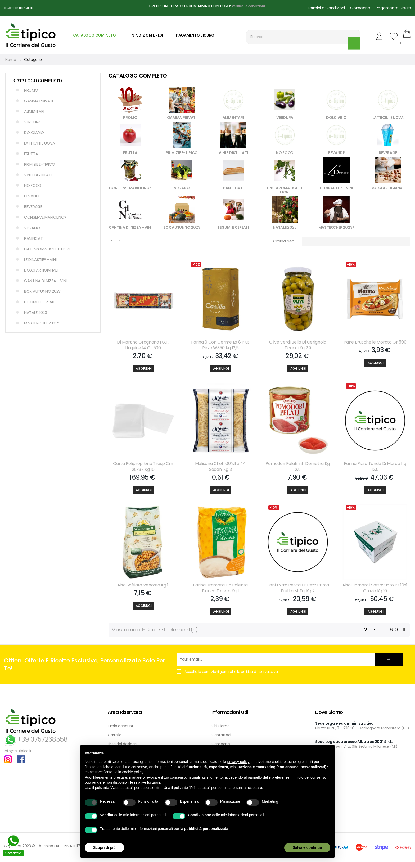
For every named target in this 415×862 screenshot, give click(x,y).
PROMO (31, 90)
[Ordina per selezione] (356, 241)
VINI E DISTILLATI (38, 175)
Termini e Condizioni (326, 8)
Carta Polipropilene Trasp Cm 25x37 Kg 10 (143, 466)
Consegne (360, 8)
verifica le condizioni (248, 6)
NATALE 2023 (35, 312)
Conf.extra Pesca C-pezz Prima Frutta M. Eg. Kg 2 (298, 588)
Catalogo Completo (37, 80)
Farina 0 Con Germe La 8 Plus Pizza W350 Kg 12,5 (220, 345)
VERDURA (32, 122)
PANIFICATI (33, 238)
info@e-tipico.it (17, 750)
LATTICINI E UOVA (39, 143)
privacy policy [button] (238, 762)
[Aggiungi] (143, 368)
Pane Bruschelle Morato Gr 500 (375, 342)
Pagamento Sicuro (393, 8)
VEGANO (32, 228)
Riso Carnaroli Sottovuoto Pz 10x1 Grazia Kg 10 (375, 588)
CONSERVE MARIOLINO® (45, 217)
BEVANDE (32, 196)
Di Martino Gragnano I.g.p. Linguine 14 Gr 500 (143, 345)
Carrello (114, 735)
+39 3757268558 (36, 739)
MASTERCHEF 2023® (41, 323)
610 (394, 629)
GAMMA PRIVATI (38, 100)
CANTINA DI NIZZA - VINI (45, 280)
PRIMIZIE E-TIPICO (39, 164)
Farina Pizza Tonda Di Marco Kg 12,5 (375, 466)
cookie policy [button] (132, 772)
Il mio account (120, 726)
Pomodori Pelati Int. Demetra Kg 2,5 (297, 466)
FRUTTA (31, 153)
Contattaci (221, 735)
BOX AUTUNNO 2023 (42, 291)
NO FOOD (32, 185)
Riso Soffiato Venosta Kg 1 (143, 585)
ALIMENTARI (34, 111)
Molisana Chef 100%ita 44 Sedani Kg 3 (220, 466)
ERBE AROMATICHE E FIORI (47, 249)
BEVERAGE (33, 206)
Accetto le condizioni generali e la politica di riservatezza (231, 671)
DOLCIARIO (34, 132)
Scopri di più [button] (104, 847)
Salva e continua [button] (307, 847)
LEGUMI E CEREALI (39, 302)
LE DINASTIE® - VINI (40, 259)
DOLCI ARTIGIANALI (41, 270)
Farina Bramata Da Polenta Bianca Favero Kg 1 (220, 588)
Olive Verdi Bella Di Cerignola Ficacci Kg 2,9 (297, 345)
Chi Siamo (220, 726)
